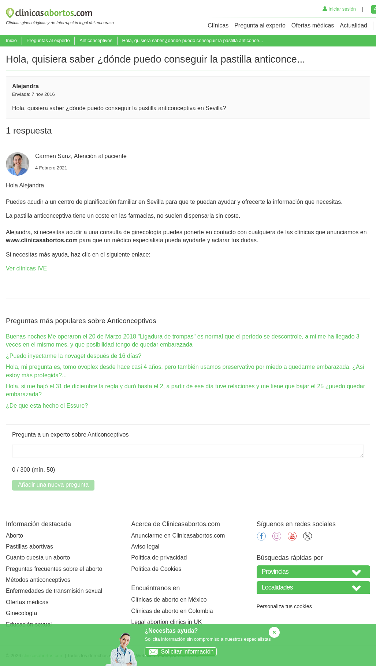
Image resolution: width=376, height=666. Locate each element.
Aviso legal (145, 546)
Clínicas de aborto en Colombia (172, 611)
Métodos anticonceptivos (38, 580)
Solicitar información (179, 651)
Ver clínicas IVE (26, 268)
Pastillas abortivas (29, 546)
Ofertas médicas (312, 25)
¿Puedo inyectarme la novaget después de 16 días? (73, 356)
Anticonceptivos (95, 40)
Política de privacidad (159, 557)
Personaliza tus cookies (284, 606)
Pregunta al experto (260, 25)
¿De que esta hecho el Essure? (47, 406)
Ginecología (21, 613)
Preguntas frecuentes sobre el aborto (54, 569)
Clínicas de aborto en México (168, 599)
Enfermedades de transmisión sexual (54, 591)
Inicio (11, 40)
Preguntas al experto (48, 40)
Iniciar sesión (339, 9)
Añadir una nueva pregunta (53, 485)
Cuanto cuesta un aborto (38, 557)
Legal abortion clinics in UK (166, 622)
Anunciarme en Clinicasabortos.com (178, 535)
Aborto (14, 535)
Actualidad (353, 25)
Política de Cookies (156, 569)
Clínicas (218, 25)
